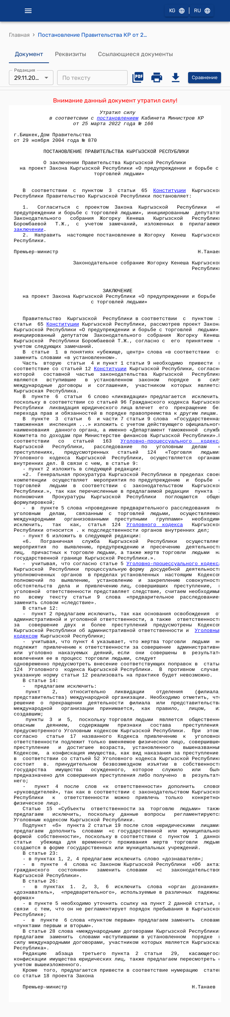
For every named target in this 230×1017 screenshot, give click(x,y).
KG (176, 11)
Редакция (24, 70)
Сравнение (204, 78)
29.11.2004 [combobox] (28, 77)
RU (202, 11)
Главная (19, 35)
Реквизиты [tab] (70, 54)
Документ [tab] (29, 54)
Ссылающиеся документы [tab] (135, 54)
